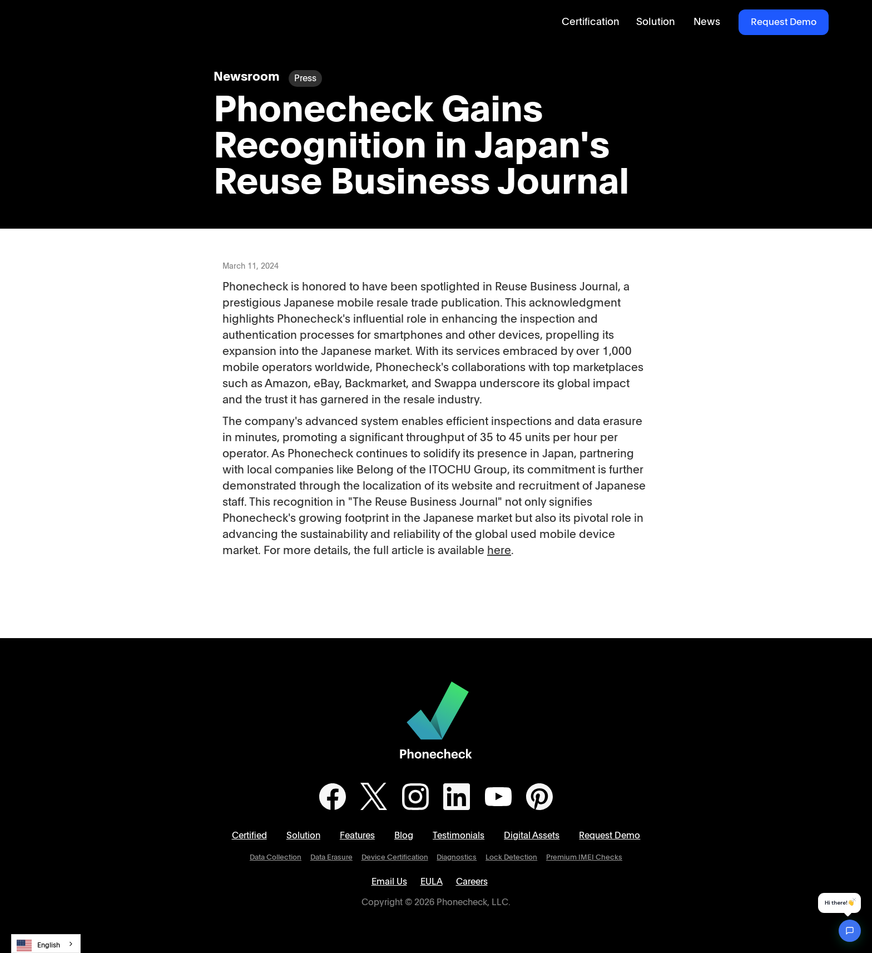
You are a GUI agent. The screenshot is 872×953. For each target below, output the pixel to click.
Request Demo (783, 22)
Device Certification (394, 857)
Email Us (389, 881)
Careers (472, 881)
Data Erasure (331, 857)
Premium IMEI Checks (584, 857)
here (499, 550)
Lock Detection (511, 857)
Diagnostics (457, 857)
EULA (431, 881)
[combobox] (46, 943)
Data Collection (275, 857)
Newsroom (247, 77)
